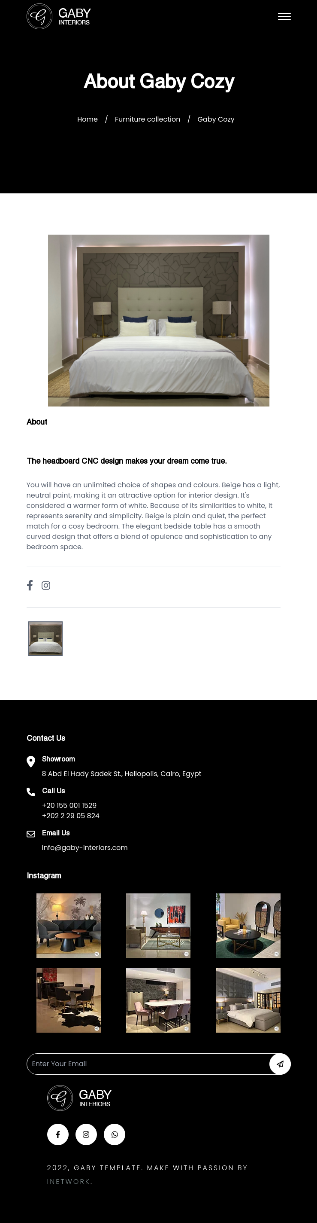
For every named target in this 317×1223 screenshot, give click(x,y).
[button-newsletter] (280, 1064)
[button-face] (58, 1134)
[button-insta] (86, 1134)
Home (87, 119)
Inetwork (69, 1181)
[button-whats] (114, 1134)
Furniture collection (147, 119)
